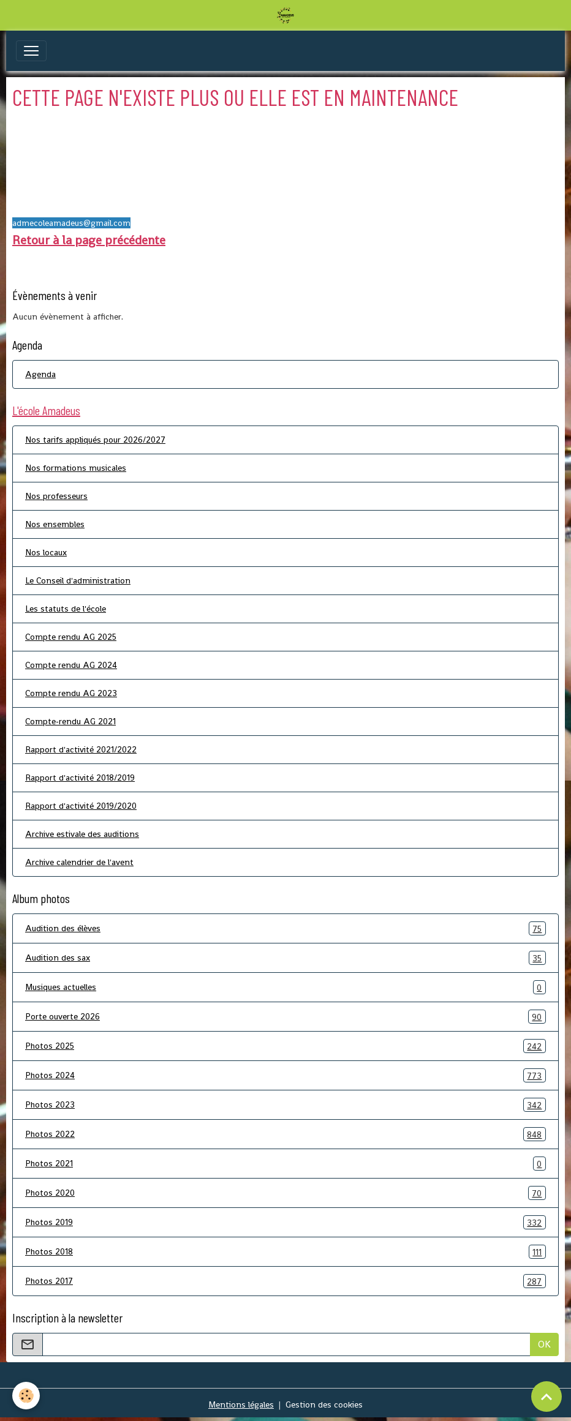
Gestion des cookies (324, 1404)
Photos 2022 (285, 1134)
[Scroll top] (546, 1396)
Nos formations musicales (75, 467)
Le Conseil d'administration (77, 580)
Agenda (40, 374)
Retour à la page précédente (88, 240)
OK (544, 1344)
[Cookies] (26, 1395)
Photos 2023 (285, 1105)
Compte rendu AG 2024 (71, 664)
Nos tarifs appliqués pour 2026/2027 (95, 439)
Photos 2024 (285, 1075)
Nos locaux (46, 552)
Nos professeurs (56, 495)
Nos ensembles (55, 524)
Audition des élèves (285, 928)
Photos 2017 (285, 1281)
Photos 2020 (285, 1193)
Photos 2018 (285, 1252)
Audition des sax (285, 958)
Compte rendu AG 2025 (70, 636)
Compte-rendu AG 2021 (70, 721)
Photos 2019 (285, 1222)
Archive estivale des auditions (82, 833)
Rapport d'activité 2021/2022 (81, 749)
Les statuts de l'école (65, 608)
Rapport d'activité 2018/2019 (80, 777)
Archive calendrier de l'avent (79, 862)
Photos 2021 (285, 1164)
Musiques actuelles (285, 987)
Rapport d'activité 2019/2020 (81, 805)
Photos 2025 (285, 1046)
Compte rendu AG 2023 (71, 693)
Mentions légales (241, 1404)
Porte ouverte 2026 (285, 1017)
